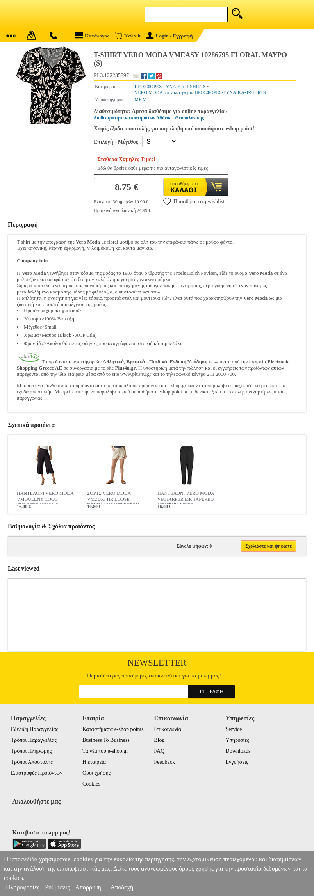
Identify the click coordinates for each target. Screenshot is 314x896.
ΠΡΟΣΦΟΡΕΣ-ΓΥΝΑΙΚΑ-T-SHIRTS (170, 86)
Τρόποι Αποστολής (32, 762)
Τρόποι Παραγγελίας (34, 740)
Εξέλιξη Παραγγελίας (34, 729)
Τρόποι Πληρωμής (31, 751)
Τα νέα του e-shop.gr (105, 751)
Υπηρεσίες (237, 740)
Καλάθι (127, 35)
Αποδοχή (122, 887)
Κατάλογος (92, 35)
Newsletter (157, 663)
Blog (159, 740)
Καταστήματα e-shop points (113, 729)
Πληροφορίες (22, 887)
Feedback (164, 762)
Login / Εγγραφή (169, 36)
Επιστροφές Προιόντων (36, 773)
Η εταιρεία (94, 762)
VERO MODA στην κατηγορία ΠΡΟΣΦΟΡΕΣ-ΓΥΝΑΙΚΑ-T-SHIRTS (200, 92)
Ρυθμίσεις (57, 887)
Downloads (238, 751)
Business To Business (106, 740)
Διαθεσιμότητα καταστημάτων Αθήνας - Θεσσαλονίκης (149, 118)
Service (234, 729)
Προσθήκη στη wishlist (194, 201)
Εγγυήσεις (237, 762)
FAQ (159, 751)
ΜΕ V (140, 99)
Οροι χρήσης (96, 773)
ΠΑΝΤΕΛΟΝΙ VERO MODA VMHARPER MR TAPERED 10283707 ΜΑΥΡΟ (185, 497)
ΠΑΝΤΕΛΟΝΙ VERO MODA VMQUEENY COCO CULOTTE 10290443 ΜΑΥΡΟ (45, 497)
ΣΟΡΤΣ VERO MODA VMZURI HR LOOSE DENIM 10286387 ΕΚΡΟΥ (113, 497)
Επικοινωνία (167, 729)
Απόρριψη (88, 887)
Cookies (91, 784)
